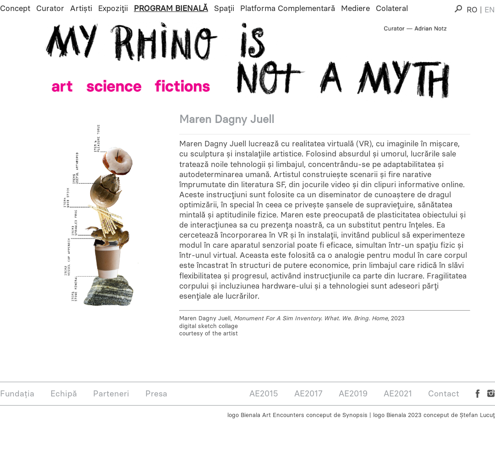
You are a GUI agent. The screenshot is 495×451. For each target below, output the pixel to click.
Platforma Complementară (287, 8)
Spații (224, 8)
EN (489, 9)
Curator (50, 8)
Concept (15, 8)
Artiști (81, 8)
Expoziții (113, 8)
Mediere (355, 8)
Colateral (392, 8)
